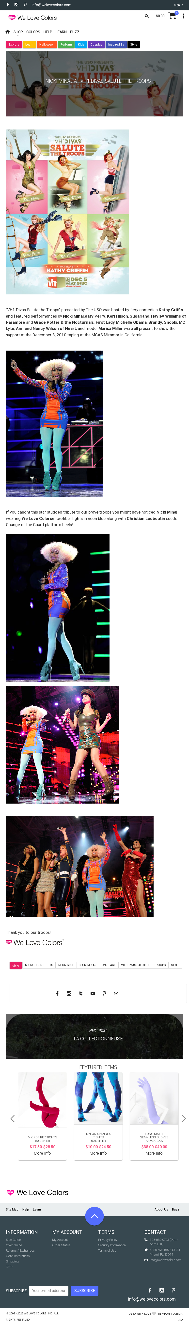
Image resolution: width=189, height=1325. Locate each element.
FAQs (9, 1267)
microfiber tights (67, 518)
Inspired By (116, 44)
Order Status (61, 1245)
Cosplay (96, 44)
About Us (161, 1209)
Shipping (12, 1261)
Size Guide (13, 1240)
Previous (11, 1119)
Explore (14, 44)
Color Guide (14, 1245)
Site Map (12, 1209)
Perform (66, 44)
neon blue (66, 965)
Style (133, 44)
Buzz (175, 1209)
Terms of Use (107, 1250)
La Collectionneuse (98, 1039)
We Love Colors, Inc (38, 1313)
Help (25, 1209)
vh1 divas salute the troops (143, 965)
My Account (60, 1240)
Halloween (46, 44)
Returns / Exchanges (20, 1250)
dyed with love (140, 1313)
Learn (29, 44)
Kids (81, 44)
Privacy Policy (107, 1240)
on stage (109, 965)
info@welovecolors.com (51, 5)
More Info (42, 1153)
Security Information (112, 1245)
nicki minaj (87, 965)
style (15, 965)
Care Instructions (18, 1256)
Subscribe (16, 1291)
